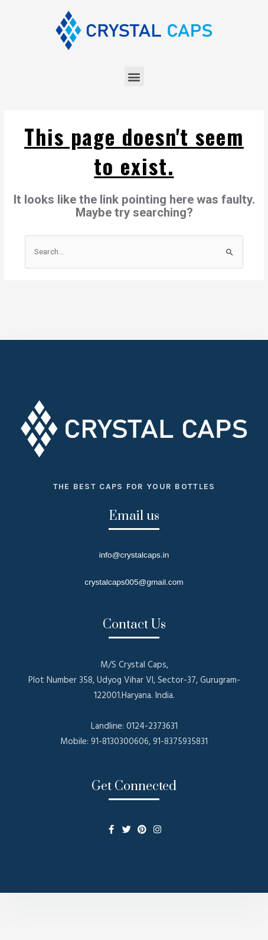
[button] (134, 76)
